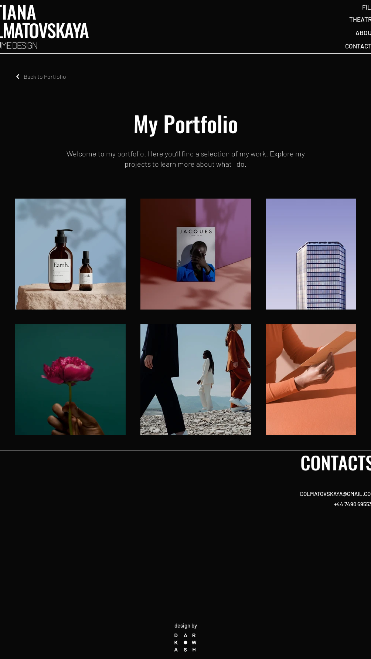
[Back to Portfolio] (40, 76)
